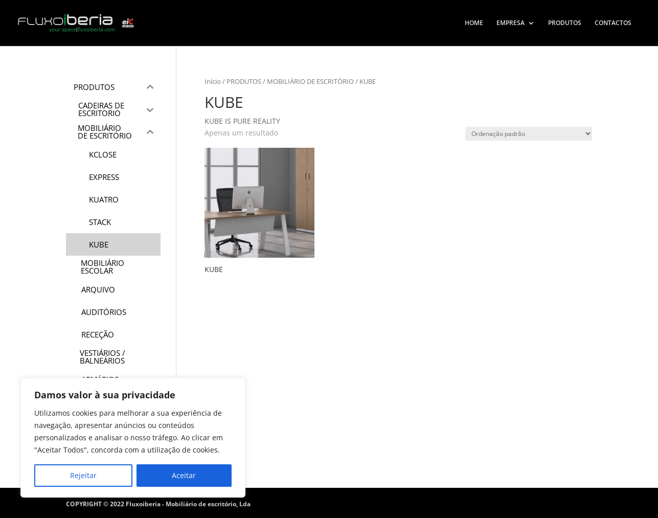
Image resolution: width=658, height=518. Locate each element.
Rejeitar (83, 475)
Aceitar (184, 475)
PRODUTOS (564, 23)
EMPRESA (510, 23)
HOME (474, 23)
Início (213, 81)
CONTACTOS (613, 23)
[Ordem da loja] (528, 134)
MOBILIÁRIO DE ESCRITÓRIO (310, 81)
